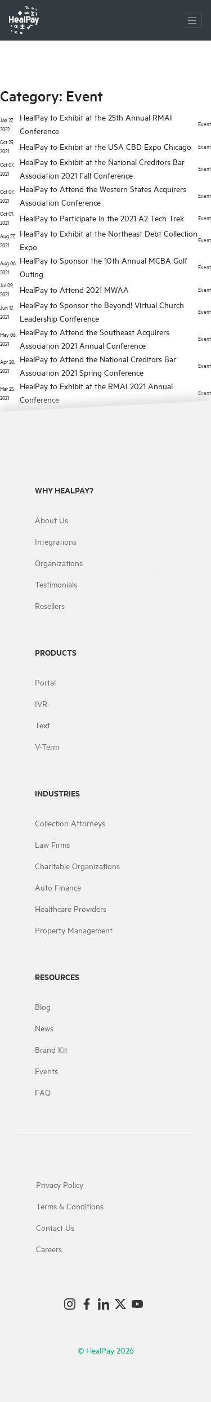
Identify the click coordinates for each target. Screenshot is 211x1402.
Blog (43, 1006)
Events (46, 1070)
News (44, 1027)
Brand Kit (51, 1049)
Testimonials (56, 583)
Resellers (50, 605)
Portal (45, 681)
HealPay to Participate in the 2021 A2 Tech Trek (102, 217)
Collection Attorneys (70, 822)
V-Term (47, 746)
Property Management (74, 929)
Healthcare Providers (70, 908)
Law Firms (52, 844)
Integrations (56, 541)
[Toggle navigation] (192, 20)
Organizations (59, 562)
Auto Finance (58, 887)
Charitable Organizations (77, 865)
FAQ (43, 1092)
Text (42, 724)
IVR (41, 703)
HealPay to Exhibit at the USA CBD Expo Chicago (105, 146)
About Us (51, 519)
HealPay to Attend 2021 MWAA (74, 289)
